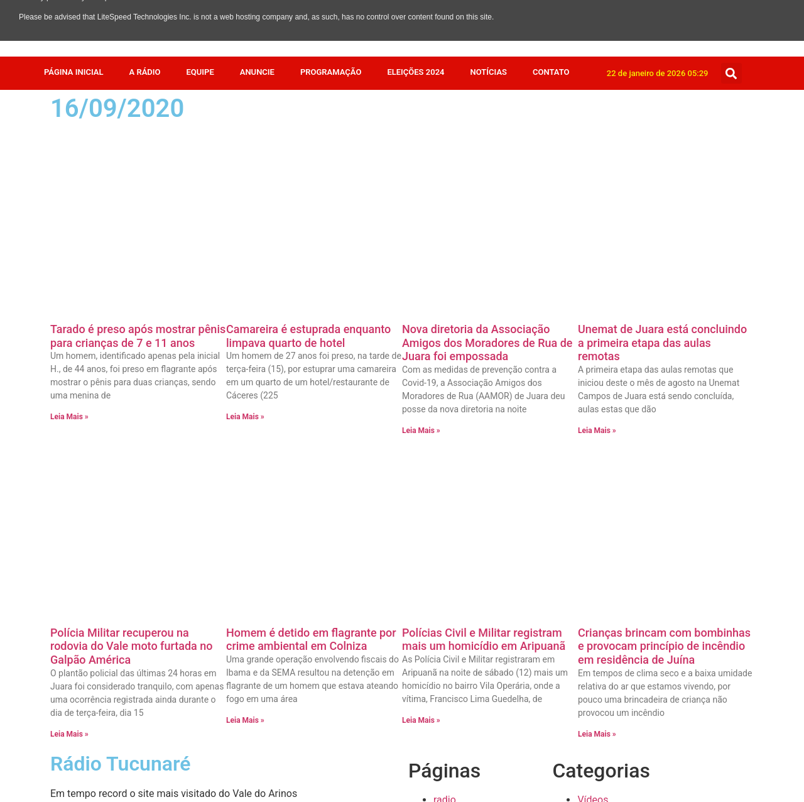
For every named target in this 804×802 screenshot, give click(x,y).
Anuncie (257, 72)
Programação (330, 72)
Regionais (599, 538)
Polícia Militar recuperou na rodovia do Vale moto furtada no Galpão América (131, 294)
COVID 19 (598, 704)
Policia (592, 568)
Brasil (589, 719)
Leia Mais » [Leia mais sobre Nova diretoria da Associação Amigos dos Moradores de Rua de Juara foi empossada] (421, 254)
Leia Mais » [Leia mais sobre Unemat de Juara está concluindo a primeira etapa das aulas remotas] (597, 254)
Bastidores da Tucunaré (630, 734)
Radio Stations (465, 463)
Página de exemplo (475, 493)
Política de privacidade (484, 478)
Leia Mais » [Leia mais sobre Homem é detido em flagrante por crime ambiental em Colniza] (245, 368)
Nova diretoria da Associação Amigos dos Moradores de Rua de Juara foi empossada (487, 166)
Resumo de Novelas (621, 523)
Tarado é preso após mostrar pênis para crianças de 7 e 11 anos (137, 159)
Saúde (591, 508)
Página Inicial (73, 72)
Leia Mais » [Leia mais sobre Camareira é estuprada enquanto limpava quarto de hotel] (245, 240)
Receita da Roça (613, 553)
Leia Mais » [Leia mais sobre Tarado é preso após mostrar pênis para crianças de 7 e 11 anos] (69, 240)
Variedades (602, 463)
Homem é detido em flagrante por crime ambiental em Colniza (311, 287)
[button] (731, 73)
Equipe (200, 72)
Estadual (596, 629)
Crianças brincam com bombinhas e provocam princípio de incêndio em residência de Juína (664, 294)
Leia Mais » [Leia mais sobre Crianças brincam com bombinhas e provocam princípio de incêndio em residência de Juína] (597, 382)
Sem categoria (609, 493)
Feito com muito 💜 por (402, 778)
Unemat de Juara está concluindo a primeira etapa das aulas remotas (662, 166)
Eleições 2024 (415, 72)
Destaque (598, 689)
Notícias (489, 72)
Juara (589, 599)
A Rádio (144, 72)
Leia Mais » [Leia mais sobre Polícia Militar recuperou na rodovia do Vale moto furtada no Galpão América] (69, 382)
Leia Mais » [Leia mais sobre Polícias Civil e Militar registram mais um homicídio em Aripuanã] (421, 368)
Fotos (589, 614)
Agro (588, 749)
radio (444, 448)
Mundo (593, 584)
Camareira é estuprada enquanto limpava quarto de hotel (308, 159)
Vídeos (592, 448)
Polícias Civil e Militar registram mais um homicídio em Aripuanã (483, 287)
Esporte (594, 644)
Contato (551, 72)
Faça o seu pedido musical (492, 508)
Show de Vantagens (621, 478)
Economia (599, 674)
